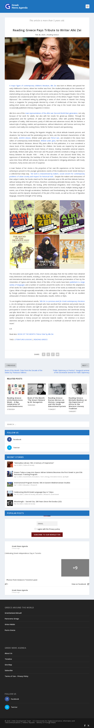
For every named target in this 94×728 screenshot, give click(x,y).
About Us (8, 653)
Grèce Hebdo (10, 624)
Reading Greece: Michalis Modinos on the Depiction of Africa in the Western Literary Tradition (78, 403)
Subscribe (9, 670)
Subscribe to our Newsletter (47, 535)
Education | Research (30, 485)
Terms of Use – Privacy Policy (16, 676)
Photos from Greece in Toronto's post (21, 580)
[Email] (47, 523)
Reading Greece (53, 35)
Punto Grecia (10, 630)
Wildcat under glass (48, 141)
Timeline (8, 659)
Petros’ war (55, 138)
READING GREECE (40, 339)
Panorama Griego (12, 619)
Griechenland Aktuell (13, 613)
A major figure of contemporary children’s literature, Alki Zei (32, 86)
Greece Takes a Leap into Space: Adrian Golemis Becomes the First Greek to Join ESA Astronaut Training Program (48, 473)
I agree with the (47, 529)
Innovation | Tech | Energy (41, 477)
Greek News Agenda (20, 546)
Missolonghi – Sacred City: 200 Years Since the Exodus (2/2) (38, 501)
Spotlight (66, 477)
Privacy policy (54, 529)
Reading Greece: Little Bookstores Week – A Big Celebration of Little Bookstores (15, 402)
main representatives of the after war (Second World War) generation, (51, 113)
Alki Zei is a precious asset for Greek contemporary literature (62, 301)
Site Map (8, 665)
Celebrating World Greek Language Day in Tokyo (33, 492)
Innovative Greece (56, 477)
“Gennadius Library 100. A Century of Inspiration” (34, 463)
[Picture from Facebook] (19, 568)
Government (27, 477)
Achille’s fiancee (25, 138)
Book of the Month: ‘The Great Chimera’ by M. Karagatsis (36, 400)
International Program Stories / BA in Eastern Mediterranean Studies (42, 483)
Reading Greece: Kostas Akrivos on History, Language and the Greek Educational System (57, 402)
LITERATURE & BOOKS (23, 339)
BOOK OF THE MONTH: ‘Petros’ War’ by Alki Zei (35, 334)
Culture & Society (28, 465)
